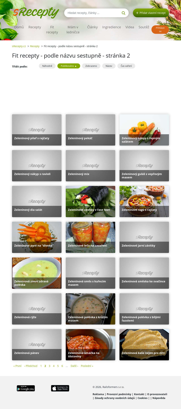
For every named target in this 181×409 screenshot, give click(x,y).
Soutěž (144, 27)
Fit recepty (52, 29)
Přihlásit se (160, 29)
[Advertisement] (90, 91)
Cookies (142, 398)
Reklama (98, 394)
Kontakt (139, 394)
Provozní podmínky (119, 394)
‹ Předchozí (30, 366)
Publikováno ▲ (69, 65)
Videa (129, 27)
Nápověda (158, 398)
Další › (74, 366)
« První (17, 366)
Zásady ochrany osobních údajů (115, 398)
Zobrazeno (91, 65)
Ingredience (111, 27)
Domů (19, 27)
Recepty (34, 27)
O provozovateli (157, 394)
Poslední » (87, 366)
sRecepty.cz (19, 46)
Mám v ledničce (72, 29)
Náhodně (47, 65)
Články (92, 27)
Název (109, 65)
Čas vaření (126, 65)
